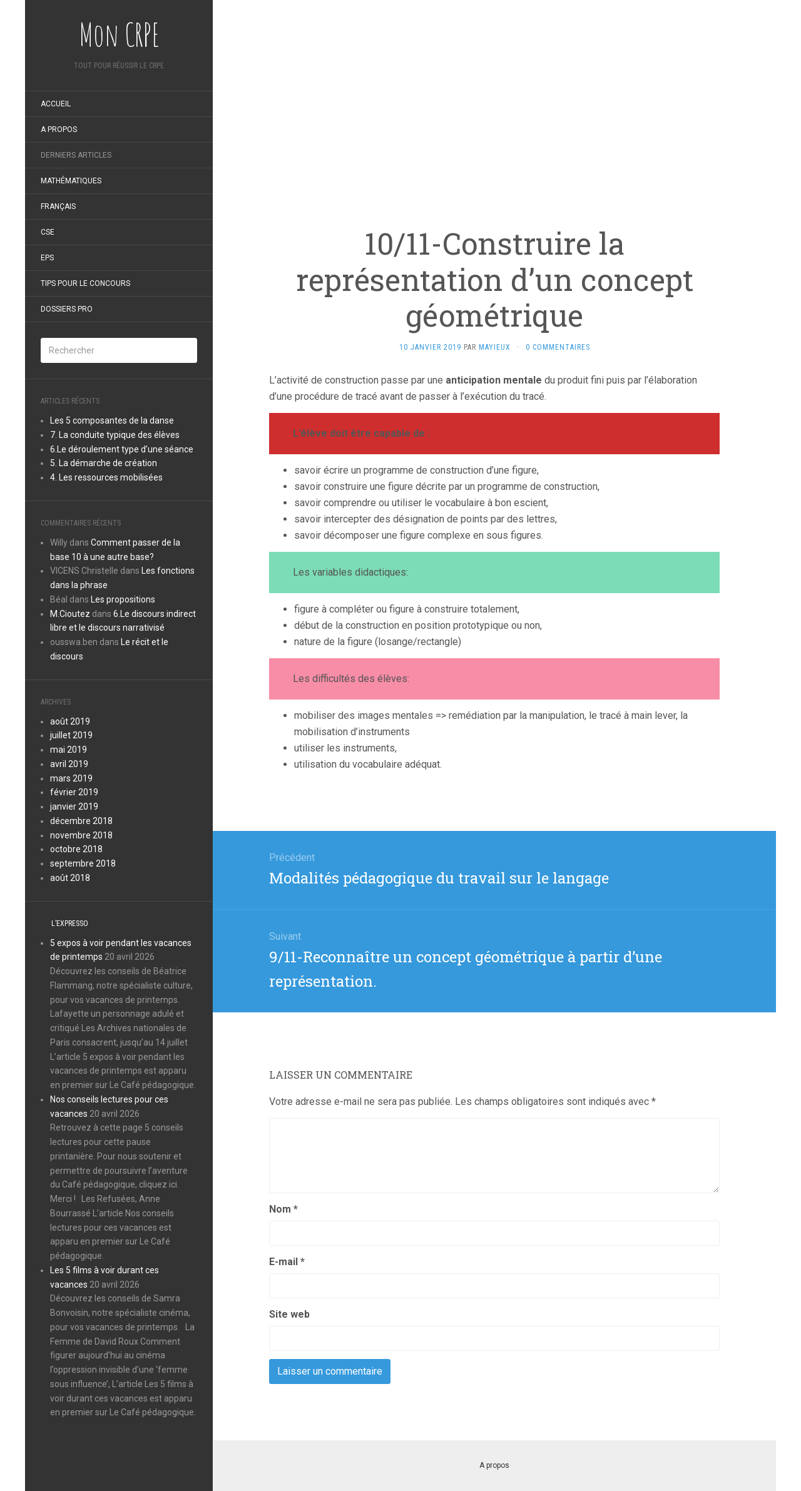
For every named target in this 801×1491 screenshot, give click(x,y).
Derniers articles (76, 155)
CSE (47, 232)
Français (58, 206)
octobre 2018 (76, 849)
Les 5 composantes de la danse (112, 420)
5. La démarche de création (103, 463)
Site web (289, 1314)
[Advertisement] (494, 87)
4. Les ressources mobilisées (106, 477)
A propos (59, 129)
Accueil (56, 103)
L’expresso (69, 923)
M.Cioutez (70, 614)
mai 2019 (68, 750)
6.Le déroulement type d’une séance (121, 449)
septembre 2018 (83, 863)
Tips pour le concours (85, 283)
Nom (283, 1209)
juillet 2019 (71, 735)
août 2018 (70, 878)
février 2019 (74, 792)
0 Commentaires (558, 347)
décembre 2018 (81, 821)
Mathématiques (71, 180)
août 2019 (70, 721)
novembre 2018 (81, 835)
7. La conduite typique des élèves (115, 435)
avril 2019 (69, 764)
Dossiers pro (67, 309)
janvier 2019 (74, 806)
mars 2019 (71, 778)
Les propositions (123, 599)
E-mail (287, 1262)
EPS (47, 257)
